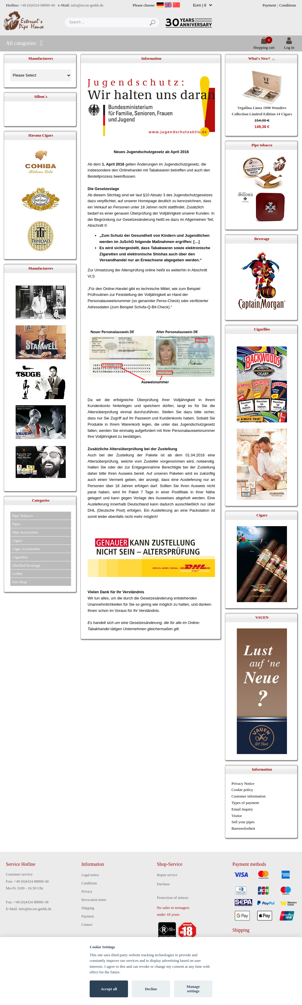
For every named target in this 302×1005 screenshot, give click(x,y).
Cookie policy (242, 789)
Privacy (86, 891)
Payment (269, 5)
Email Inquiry (242, 809)
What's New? (259, 58)
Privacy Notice (243, 783)
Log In (289, 45)
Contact (86, 925)
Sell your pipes (243, 822)
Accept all (109, 989)
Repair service (167, 875)
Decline (151, 989)
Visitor (237, 815)
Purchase (163, 884)
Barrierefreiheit (243, 828)
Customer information (248, 796)
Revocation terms (93, 900)
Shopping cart (264, 45)
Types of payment (245, 802)
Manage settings (193, 988)
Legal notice (90, 875)
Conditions (287, 5)
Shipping (87, 908)
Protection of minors (172, 897)
